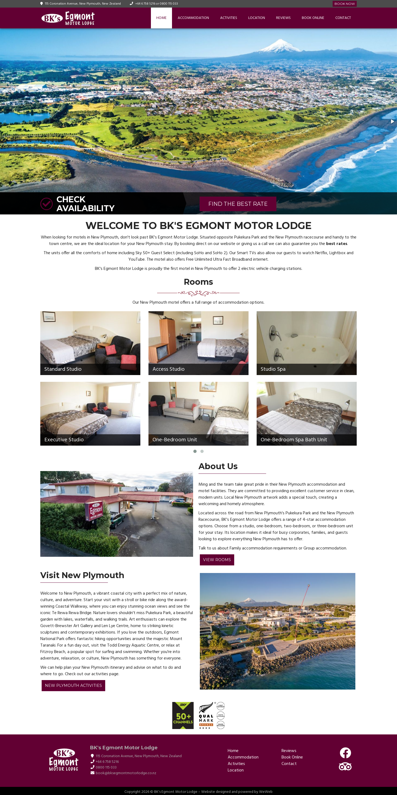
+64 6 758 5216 (145, 3)
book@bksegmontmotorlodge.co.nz (126, 773)
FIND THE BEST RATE (238, 204)
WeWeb (266, 792)
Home (161, 18)
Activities (228, 18)
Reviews (283, 18)
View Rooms (217, 559)
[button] (392, 121)
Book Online (313, 18)
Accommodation (193, 18)
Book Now (345, 4)
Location (256, 18)
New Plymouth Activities (73, 685)
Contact (343, 18)
